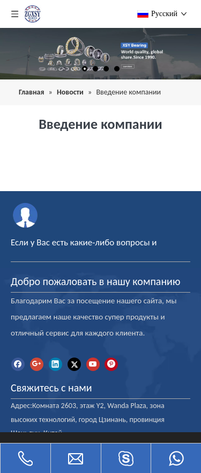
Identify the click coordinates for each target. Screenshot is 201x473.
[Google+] (36, 364)
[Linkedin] (55, 364)
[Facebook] (18, 364)
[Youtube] (93, 364)
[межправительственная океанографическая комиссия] (25, 215)
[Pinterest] (111, 364)
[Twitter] (74, 364)
